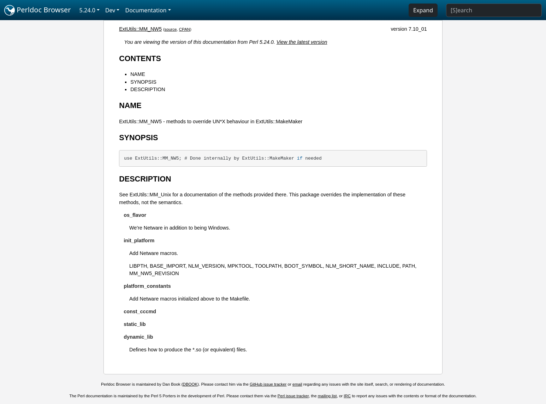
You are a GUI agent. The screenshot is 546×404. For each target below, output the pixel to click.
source (171, 29)
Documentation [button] (145, 10)
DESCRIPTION (147, 89)
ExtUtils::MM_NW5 (140, 29)
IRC (347, 396)
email (297, 384)
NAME (137, 74)
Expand (423, 10)
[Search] (494, 10)
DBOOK (190, 384)
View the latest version (302, 42)
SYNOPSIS (143, 82)
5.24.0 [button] (87, 10)
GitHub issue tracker (268, 384)
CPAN (184, 29)
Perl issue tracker (293, 396)
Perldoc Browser (37, 10)
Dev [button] (110, 10)
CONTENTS (140, 58)
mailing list (327, 396)
